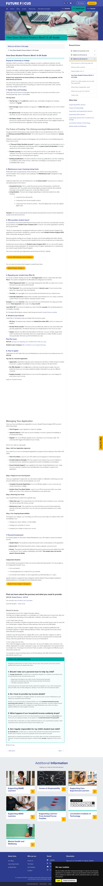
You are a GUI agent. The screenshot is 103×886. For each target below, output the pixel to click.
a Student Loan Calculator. (25, 600)
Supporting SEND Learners (77, 114)
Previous (12, 751)
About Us (30, 861)
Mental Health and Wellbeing (77, 126)
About (12, 9)
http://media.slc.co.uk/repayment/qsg (34, 345)
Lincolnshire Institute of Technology (79, 123)
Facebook (51, 863)
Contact (29, 870)
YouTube (51, 866)
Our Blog (11, 861)
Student (66, 8)
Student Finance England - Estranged (18, 584)
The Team (30, 864)
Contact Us (92, 3)
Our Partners (31, 867)
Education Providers (44, 9)
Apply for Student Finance (14, 379)
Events (24, 9)
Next (60, 751)
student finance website (50, 312)
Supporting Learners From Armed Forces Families (48, 816)
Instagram (51, 870)
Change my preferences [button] (69, 880)
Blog (18, 9)
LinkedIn (51, 860)
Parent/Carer (78, 8)
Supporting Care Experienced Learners (80, 111)
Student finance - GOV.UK (20, 597)
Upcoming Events (13, 864)
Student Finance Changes (15, 268)
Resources (32, 9)
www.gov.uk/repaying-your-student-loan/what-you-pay (28, 341)
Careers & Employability (76, 108)
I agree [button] (58, 880)
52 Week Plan (12, 867)
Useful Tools (22, 604)
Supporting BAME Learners (77, 105)
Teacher (91, 8)
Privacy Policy (43, 884)
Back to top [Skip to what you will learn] (10, 745)
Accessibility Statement (32, 884)
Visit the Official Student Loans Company (19, 257)
